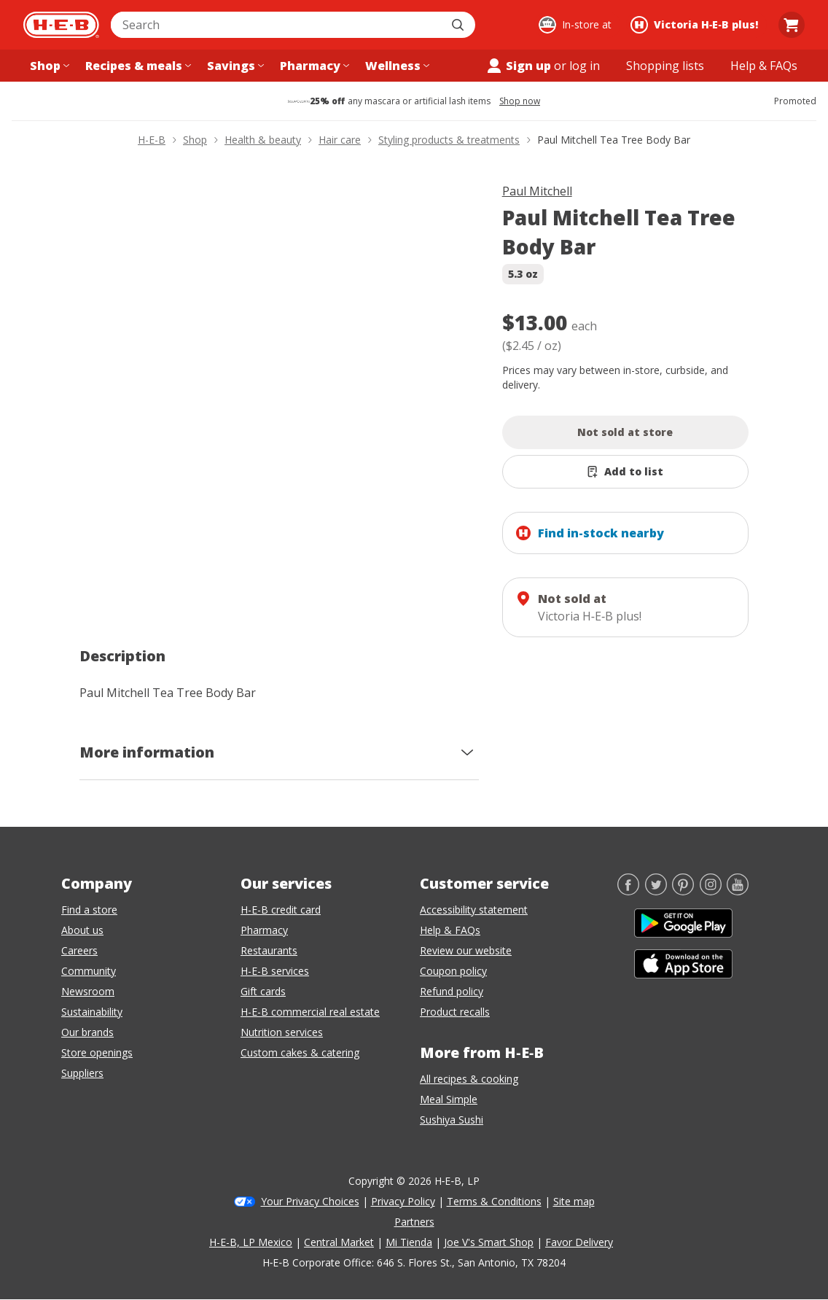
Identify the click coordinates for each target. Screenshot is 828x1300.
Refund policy (451, 991)
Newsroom (87, 991)
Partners (414, 1222)
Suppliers (82, 1073)
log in (584, 66)
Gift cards (263, 991)
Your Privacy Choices (310, 1201)
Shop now (519, 101)
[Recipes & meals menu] (137, 65)
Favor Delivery (579, 1242)
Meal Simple (448, 1099)
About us (82, 930)
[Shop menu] (48, 65)
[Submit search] (459, 25)
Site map (574, 1201)
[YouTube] (738, 891)
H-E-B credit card (281, 909)
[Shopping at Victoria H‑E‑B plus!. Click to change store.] (696, 25)
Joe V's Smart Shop (489, 1242)
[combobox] (277, 25)
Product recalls (455, 1012)
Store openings (97, 1052)
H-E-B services (275, 971)
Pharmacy (264, 930)
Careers (79, 950)
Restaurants (269, 950)
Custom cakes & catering (300, 1052)
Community (88, 971)
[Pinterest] (683, 891)
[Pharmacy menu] (313, 65)
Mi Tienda (409, 1242)
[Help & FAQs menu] (764, 65)
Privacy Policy (403, 1201)
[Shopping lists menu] (665, 65)
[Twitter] (656, 891)
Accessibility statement (474, 909)
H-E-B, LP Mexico (250, 1242)
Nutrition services (282, 1032)
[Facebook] (628, 891)
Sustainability (91, 1012)
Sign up (518, 65)
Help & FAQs (450, 930)
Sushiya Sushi (451, 1119)
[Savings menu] (233, 65)
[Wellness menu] (396, 65)
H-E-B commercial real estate (310, 1012)
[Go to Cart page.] (791, 25)
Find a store (89, 909)
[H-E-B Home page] (61, 25)
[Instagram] (711, 891)
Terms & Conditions (494, 1201)
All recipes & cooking (469, 1079)
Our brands (87, 1032)
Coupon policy (453, 971)
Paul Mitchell (537, 191)
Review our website (466, 950)
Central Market (339, 1242)
